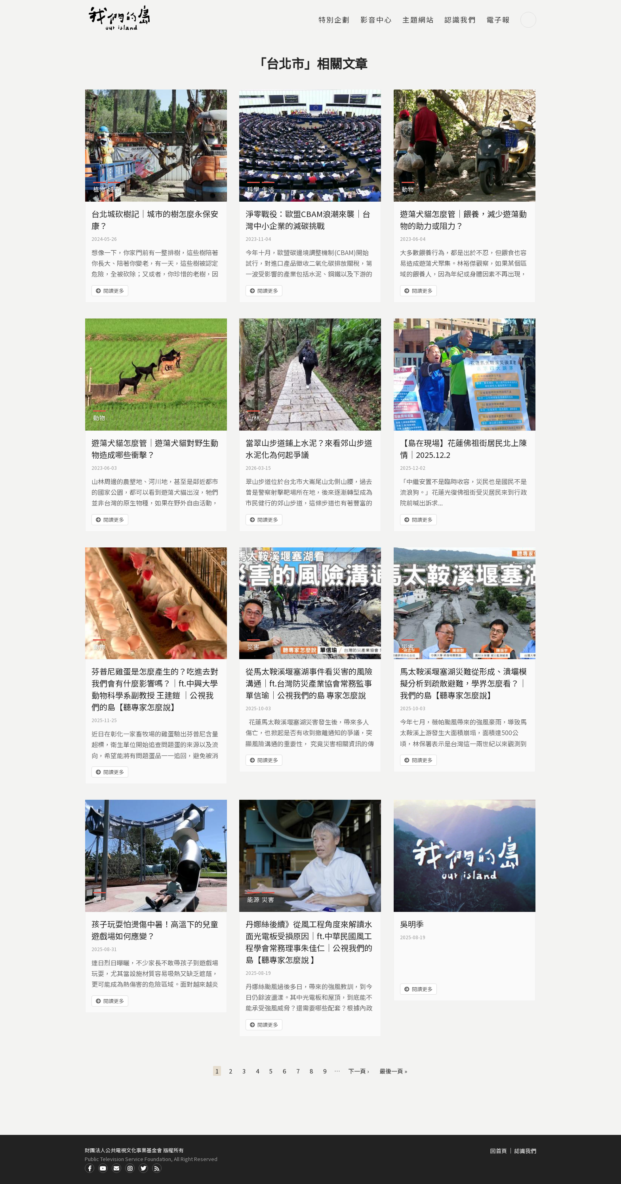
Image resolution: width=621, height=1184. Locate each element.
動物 (408, 189)
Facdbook (89, 1168)
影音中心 (376, 20)
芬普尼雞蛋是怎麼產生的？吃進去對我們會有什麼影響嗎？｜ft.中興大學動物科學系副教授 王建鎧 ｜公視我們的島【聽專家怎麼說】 (154, 689)
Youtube (103, 1168)
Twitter (143, 1168)
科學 (253, 189)
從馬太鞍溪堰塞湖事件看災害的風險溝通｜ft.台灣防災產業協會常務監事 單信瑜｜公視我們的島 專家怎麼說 (309, 683)
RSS (157, 1168)
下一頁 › (358, 1071)
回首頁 (498, 1151)
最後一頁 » (393, 1071)
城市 (114, 189)
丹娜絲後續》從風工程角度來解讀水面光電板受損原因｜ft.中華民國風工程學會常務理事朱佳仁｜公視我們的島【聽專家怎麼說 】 (309, 941)
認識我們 (460, 20)
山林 (253, 418)
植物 (99, 189)
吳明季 (412, 924)
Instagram (130, 1168)
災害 (253, 647)
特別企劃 (334, 20)
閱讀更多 (113, 290)
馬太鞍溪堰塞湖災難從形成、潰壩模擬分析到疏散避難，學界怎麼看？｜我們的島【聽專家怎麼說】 (463, 683)
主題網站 (418, 20)
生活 (268, 189)
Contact (116, 1168)
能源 (253, 899)
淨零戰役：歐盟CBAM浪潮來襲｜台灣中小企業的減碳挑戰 (308, 219)
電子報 (498, 20)
